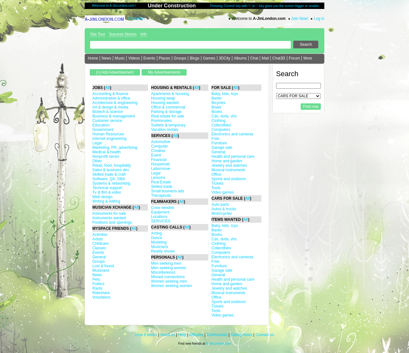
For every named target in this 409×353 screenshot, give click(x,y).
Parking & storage (166, 111)
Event (156, 155)
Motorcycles (222, 213)
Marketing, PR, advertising (114, 147)
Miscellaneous (163, 272)
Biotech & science (107, 111)
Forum (294, 58)
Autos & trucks (224, 209)
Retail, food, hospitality (111, 165)
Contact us (265, 335)
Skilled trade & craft (109, 174)
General (99, 257)
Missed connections (168, 277)
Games (209, 58)
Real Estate (161, 182)
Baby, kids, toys (225, 94)
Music (120, 58)
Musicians (100, 270)
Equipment (160, 212)
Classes (99, 248)
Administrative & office (111, 98)
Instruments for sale (109, 213)
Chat (254, 58)
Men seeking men (166, 263)
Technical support (107, 188)
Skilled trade (161, 186)
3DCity (224, 58)
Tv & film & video (106, 192)
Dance (156, 238)
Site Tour (97, 34)
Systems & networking (111, 183)
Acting (156, 233)
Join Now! (299, 18)
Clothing (219, 120)
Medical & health (106, 152)
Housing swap (163, 98)
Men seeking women (168, 268)
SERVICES (160, 221)
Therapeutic (161, 195)
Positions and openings (112, 222)
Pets (96, 279)
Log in (319, 18)
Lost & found (103, 266)
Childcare (100, 243)
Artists (97, 239)
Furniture (219, 143)
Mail (265, 58)
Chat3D (278, 58)
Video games (223, 192)
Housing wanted (165, 102)
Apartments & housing (170, 94)
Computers (221, 129)
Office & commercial (168, 107)
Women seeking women (171, 286)
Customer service (107, 120)
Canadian (136, 18)
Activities (99, 234)
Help (182, 335)
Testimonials (217, 335)
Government (102, 129)
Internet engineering (109, 138)
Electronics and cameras (232, 134)
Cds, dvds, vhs (224, 116)
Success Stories (122, 34)
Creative (158, 150)
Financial (158, 159)
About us (167, 335)
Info (143, 34)
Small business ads (167, 191)
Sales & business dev (110, 170)
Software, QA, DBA (108, 179)
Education (100, 125)
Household (160, 164)
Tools (216, 188)
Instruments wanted (109, 218)
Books (217, 111)
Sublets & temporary (168, 125)
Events (149, 58)
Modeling (159, 242)
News (106, 58)
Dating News (241, 335)
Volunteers (101, 297)
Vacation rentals (164, 129)
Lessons (158, 177)
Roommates (161, 120)
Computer (159, 146)
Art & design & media (110, 107)
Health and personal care (233, 156)
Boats (216, 107)
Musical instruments (228, 170)
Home (93, 58)
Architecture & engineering (114, 102)
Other (97, 161)
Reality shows (163, 251)
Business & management (113, 116)
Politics (98, 284)
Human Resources (108, 134)
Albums (240, 58)
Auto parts (220, 204)
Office (216, 174)
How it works (146, 335)
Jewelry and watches (229, 165)
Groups (180, 58)
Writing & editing (106, 201)
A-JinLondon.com (218, 343)
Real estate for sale (167, 116)
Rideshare (101, 293)
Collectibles (221, 125)
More (307, 58)
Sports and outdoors (229, 179)
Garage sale (222, 147)
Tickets (218, 183)
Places (164, 58)
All (107, 87)
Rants (97, 288)
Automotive (160, 142)
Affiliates (196, 335)
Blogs (194, 58)
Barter (217, 98)
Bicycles (219, 102)
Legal (97, 143)
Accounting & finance (110, 94)
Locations (159, 216)
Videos (134, 58)
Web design (102, 197)
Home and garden (227, 161)
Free (216, 138)
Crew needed (162, 207)
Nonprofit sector (106, 156)
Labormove (160, 168)
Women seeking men (169, 281)
